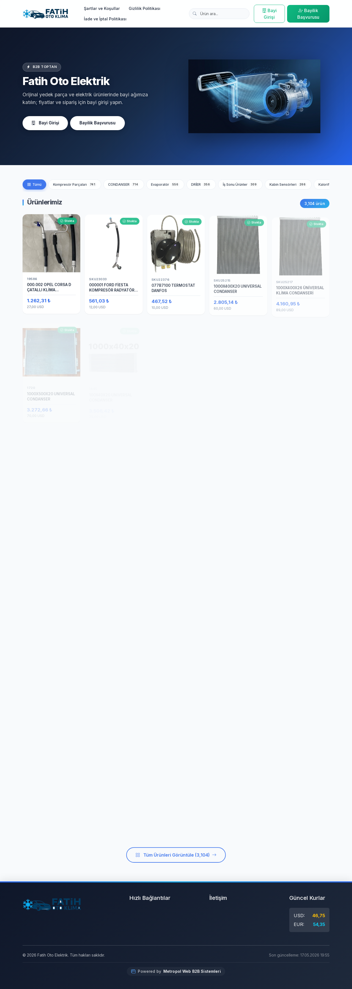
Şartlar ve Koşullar (102, 8)
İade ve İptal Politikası (105, 19)
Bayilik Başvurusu (308, 14)
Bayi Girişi (269, 14)
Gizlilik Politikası (144, 8)
